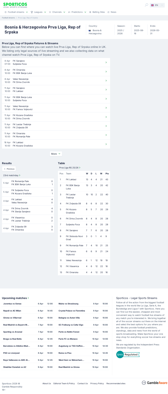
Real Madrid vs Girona (69, 367)
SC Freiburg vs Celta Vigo (71, 325)
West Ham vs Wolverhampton (72, 360)
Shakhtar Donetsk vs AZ (14, 367)
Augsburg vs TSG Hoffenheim (73, 346)
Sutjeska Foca (73, 224)
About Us (46, 383)
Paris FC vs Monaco (68, 339)
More (56, 153)
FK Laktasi (71, 179)
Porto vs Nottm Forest (69, 332)
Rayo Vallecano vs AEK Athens (17, 360)
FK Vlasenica (72, 266)
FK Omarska (72, 272)
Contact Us (82, 383)
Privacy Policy (97, 383)
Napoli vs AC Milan (12, 310)
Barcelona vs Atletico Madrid (17, 346)
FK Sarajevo (72, 230)
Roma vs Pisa (65, 353)
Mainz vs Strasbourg (68, 303)
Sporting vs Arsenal (12, 332)
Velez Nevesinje (74, 260)
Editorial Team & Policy (64, 383)
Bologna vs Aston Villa (69, 318)
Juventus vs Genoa (12, 303)
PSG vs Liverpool (11, 353)
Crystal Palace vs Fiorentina (72, 310)
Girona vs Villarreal (12, 318)
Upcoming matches (16, 298)
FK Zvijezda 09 (73, 203)
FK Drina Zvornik (74, 218)
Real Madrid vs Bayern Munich (17, 325)
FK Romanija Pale (74, 245)
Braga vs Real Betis (12, 339)
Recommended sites (115, 383)
